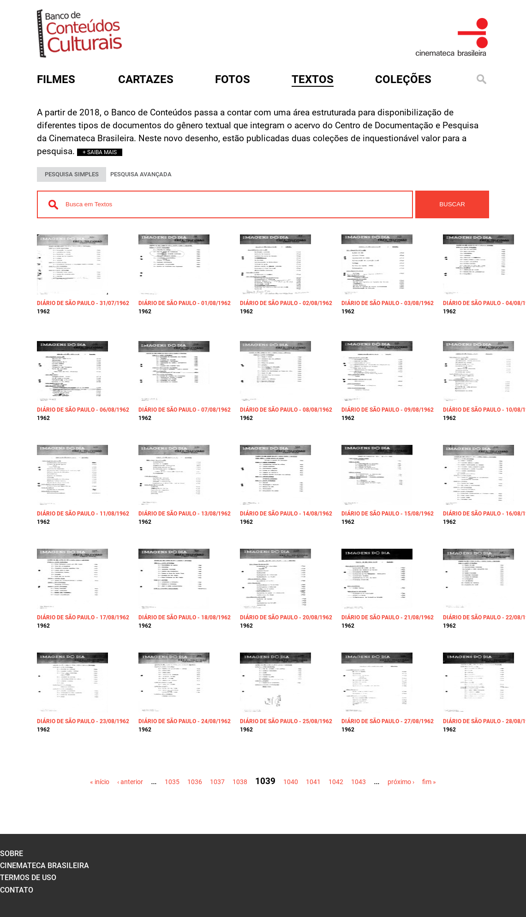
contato (16, 890)
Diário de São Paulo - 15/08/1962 (387, 513)
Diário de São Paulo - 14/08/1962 (286, 513)
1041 (313, 781)
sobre (11, 853)
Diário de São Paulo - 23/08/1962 (83, 721)
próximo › (401, 781)
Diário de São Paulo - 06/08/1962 (83, 410)
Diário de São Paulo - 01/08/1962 (184, 303)
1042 (336, 781)
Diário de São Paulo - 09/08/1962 (387, 410)
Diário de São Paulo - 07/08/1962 (184, 410)
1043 (358, 781)
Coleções (403, 79)
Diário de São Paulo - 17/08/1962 (83, 617)
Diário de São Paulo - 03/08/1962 (387, 303)
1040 (290, 781)
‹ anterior (130, 781)
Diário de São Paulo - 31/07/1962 (83, 303)
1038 (240, 781)
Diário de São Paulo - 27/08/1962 (387, 721)
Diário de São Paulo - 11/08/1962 (83, 513)
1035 (172, 781)
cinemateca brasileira (44, 865)
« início (99, 781)
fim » (429, 781)
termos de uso (28, 877)
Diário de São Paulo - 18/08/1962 (184, 617)
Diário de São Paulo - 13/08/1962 (184, 513)
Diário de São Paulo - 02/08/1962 (286, 303)
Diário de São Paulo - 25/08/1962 (286, 721)
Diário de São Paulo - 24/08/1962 (184, 721)
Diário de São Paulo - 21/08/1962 (387, 617)
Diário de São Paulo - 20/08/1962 (286, 617)
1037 (217, 781)
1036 (194, 781)
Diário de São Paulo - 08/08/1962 (286, 410)
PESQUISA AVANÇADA (141, 174)
